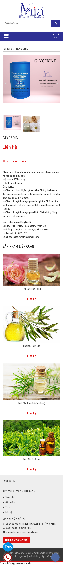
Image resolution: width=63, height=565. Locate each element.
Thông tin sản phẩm (15, 161)
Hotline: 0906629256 (16, 539)
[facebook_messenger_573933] (55, 557)
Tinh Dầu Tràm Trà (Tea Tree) (31, 403)
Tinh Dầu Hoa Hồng (31, 288)
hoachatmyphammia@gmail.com (22, 532)
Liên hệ (8, 512)
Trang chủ (10, 497)
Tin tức (8, 507)
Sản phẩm (10, 502)
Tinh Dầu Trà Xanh (31, 459)
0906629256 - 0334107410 (18, 527)
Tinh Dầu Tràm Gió (31, 345)
